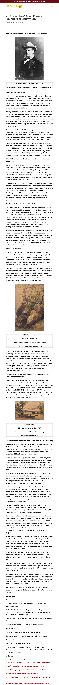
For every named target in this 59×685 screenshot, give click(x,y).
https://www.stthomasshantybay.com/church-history (25, 666)
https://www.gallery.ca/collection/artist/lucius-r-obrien (26, 670)
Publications (10, 22)
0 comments (19, 22)
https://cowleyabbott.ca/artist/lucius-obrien (22, 674)
